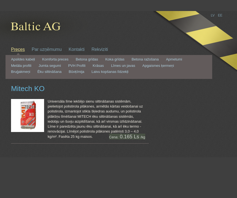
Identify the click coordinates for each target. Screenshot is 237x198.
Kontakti (77, 49)
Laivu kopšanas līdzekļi (109, 71)
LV (213, 15)
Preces (18, 49)
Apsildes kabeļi (23, 59)
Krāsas (98, 65)
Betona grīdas (87, 59)
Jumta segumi (50, 65)
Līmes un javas (123, 65)
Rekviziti (99, 49)
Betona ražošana (145, 59)
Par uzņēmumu (47, 49)
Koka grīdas (115, 59)
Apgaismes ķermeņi (158, 65)
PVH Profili (76, 65)
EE (220, 15)
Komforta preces (55, 59)
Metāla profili (21, 65)
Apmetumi (174, 59)
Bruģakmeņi (20, 71)
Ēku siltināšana (49, 71)
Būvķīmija (76, 71)
